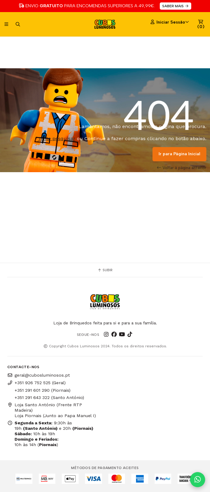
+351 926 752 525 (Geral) (36, 382)
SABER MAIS (175, 6)
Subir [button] (105, 270)
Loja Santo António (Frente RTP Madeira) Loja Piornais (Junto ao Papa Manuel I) (51, 410)
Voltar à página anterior (181, 167)
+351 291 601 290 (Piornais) (43, 390)
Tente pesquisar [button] (56, 138)
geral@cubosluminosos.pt (38, 375)
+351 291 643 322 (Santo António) (49, 397)
